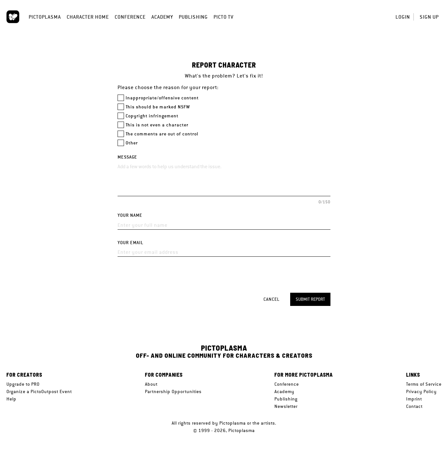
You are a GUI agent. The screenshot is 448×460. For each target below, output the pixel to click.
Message (127, 157)
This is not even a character (157, 125)
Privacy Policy (421, 391)
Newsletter (286, 406)
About (151, 384)
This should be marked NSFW (158, 107)
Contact (414, 406)
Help (11, 399)
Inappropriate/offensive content (162, 98)
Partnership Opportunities (173, 391)
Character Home (88, 17)
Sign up (429, 17)
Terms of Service (424, 384)
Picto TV (224, 17)
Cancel (271, 299)
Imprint (414, 399)
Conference (130, 17)
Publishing (193, 17)
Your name (130, 215)
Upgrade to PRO (23, 384)
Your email (130, 242)
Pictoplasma (45, 17)
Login (403, 17)
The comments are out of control (162, 134)
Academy (162, 17)
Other (132, 143)
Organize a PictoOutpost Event (39, 391)
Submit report (310, 299)
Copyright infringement (152, 116)
